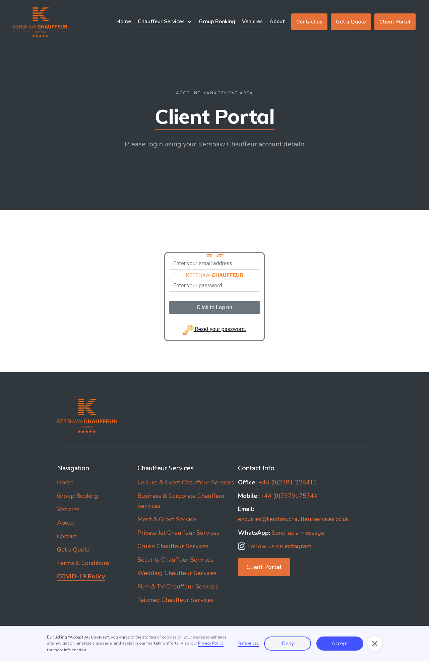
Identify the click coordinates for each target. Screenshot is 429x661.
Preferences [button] (248, 643)
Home (123, 21)
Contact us (309, 22)
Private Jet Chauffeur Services (178, 533)
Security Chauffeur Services (175, 560)
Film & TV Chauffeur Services (177, 586)
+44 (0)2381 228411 (277, 482)
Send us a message (281, 533)
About (277, 21)
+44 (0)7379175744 (277, 496)
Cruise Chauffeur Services (172, 546)
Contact (67, 536)
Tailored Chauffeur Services (175, 600)
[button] (165, 21)
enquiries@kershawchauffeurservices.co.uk (293, 514)
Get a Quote (351, 22)
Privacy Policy (211, 643)
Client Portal (395, 22)
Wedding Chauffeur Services (177, 573)
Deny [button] (288, 643)
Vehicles (252, 21)
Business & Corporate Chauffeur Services (181, 501)
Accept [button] (339, 643)
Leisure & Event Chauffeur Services (185, 482)
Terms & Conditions (83, 563)
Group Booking (217, 21)
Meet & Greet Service (166, 519)
